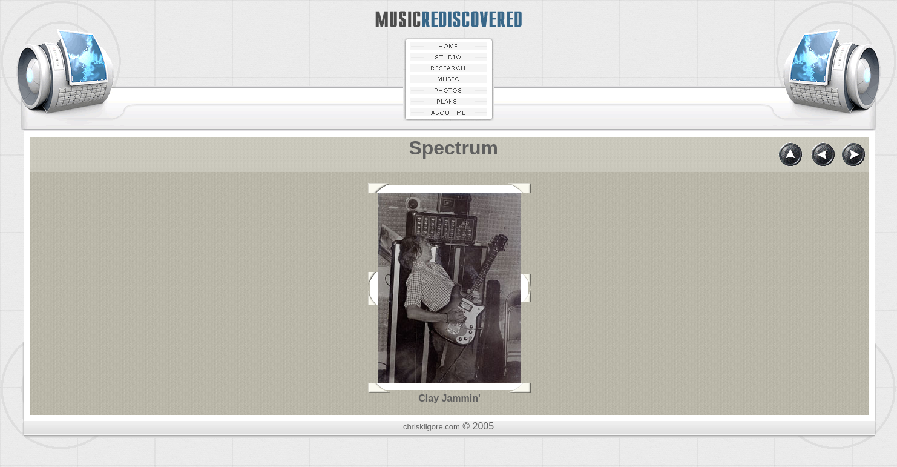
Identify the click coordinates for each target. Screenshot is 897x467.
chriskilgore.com (431, 426)
